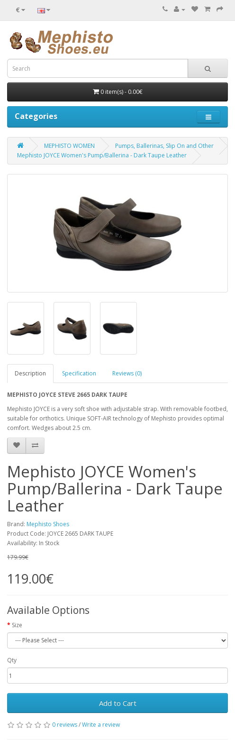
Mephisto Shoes (48, 524)
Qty (12, 660)
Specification (79, 373)
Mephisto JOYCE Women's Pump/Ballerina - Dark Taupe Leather (102, 155)
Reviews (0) (127, 373)
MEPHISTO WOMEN (69, 146)
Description (30, 373)
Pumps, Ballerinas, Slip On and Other (164, 146)
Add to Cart (117, 703)
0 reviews (64, 725)
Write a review (101, 725)
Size (17, 625)
